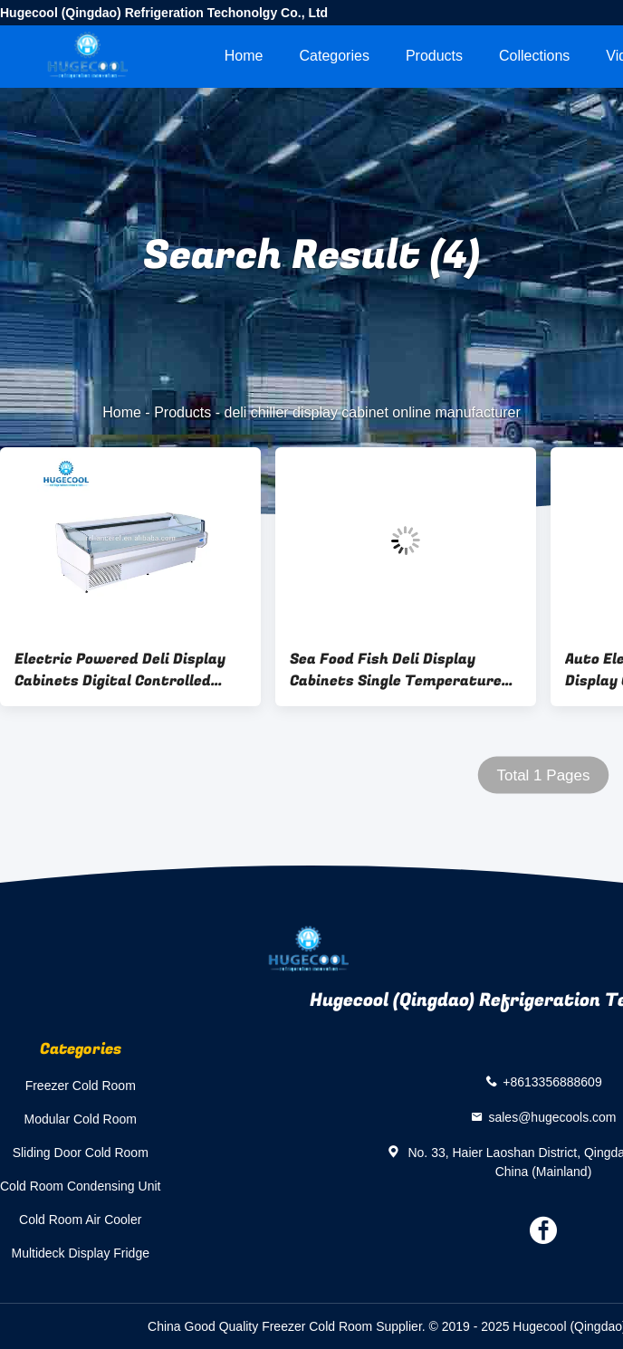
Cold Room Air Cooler (80, 1219)
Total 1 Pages (542, 775)
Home (244, 55)
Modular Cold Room (80, 1119)
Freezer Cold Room (80, 1085)
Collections (534, 55)
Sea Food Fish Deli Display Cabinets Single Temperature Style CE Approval (396, 670)
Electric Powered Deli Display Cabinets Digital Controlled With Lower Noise (119, 670)
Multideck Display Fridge (80, 1253)
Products (434, 55)
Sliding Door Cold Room (81, 1152)
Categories (334, 55)
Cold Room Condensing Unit (80, 1186)
